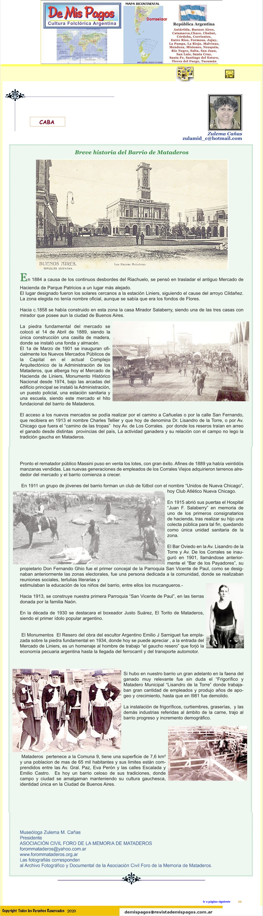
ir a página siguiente (216, 901)
